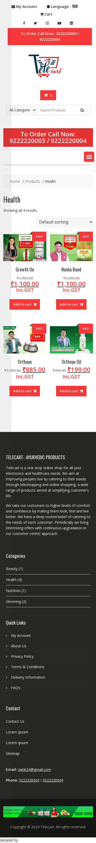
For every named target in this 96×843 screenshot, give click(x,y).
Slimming (13, 601)
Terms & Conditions (27, 666)
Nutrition (13, 590)
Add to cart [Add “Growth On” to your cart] (22, 304)
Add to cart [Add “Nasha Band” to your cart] (69, 304)
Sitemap (12, 753)
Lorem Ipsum (17, 732)
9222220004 (69, 140)
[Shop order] (64, 222)
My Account (21, 635)
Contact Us (15, 721)
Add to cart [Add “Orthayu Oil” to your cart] (69, 391)
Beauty (12, 568)
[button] (89, 157)
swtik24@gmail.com (34, 769)
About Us (18, 645)
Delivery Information (28, 677)
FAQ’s (15, 687)
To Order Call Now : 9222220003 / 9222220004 (49, 36)
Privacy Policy (22, 656)
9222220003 (27, 140)
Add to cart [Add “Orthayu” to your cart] (22, 391)
